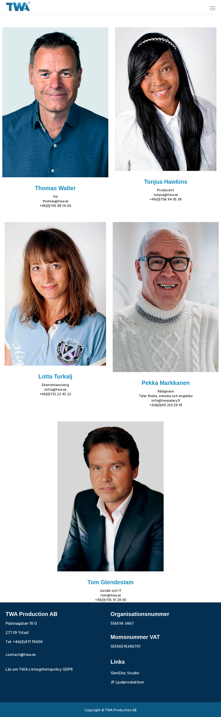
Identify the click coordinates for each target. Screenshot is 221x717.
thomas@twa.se (55, 201)
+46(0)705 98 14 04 (55, 206)
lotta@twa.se (55, 390)
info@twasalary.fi (165, 401)
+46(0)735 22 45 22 (55, 394)
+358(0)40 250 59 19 (165, 405)
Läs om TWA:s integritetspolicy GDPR (39, 669)
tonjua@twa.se (166, 195)
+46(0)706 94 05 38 (166, 200)
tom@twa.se (110, 595)
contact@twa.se (21, 655)
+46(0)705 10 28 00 (110, 600)
